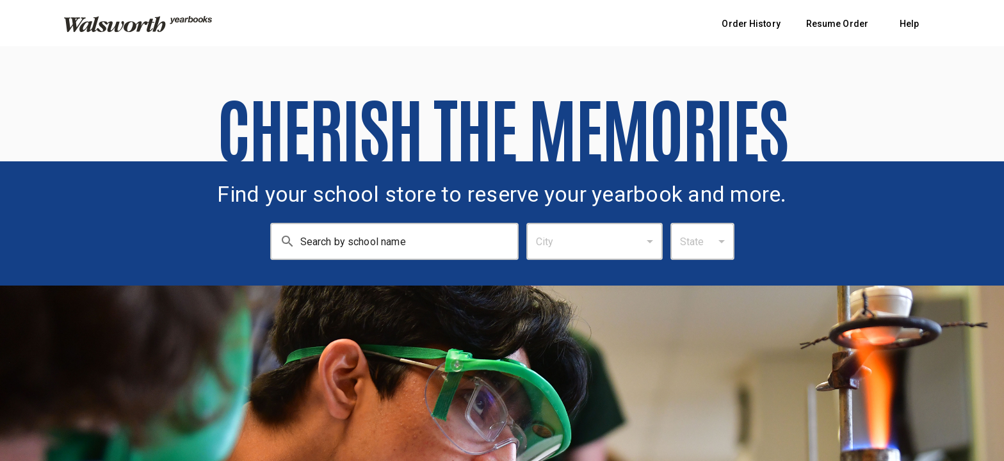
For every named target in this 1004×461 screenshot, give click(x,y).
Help (909, 24)
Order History (751, 24)
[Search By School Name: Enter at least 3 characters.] (409, 241)
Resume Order (837, 24)
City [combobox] (545, 242)
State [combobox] (692, 242)
